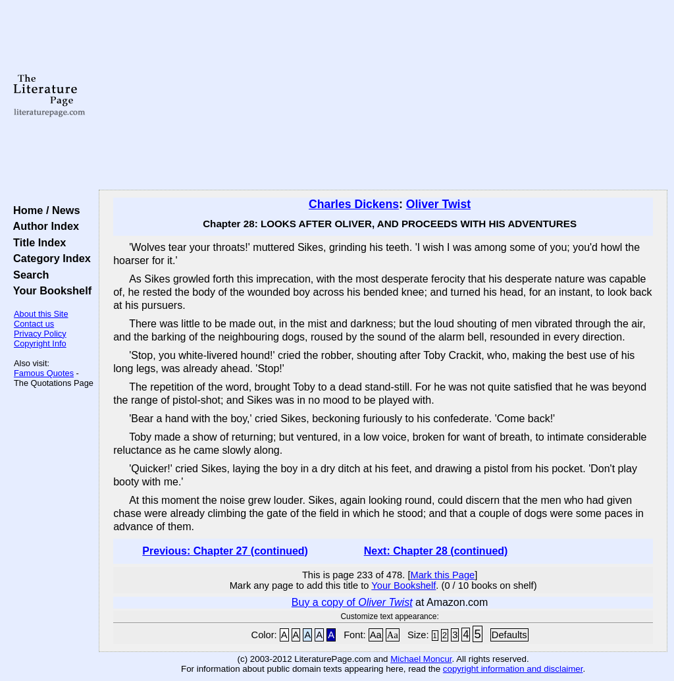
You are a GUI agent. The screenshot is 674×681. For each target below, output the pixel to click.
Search (28, 275)
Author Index (43, 226)
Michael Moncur (421, 659)
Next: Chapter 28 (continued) (436, 551)
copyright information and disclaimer (513, 669)
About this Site (41, 314)
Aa (376, 635)
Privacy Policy (40, 334)
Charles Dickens (354, 204)
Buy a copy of (352, 602)
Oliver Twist (438, 204)
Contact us (34, 324)
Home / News (43, 210)
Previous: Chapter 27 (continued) (225, 551)
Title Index (36, 242)
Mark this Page (442, 575)
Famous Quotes (44, 373)
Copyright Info (40, 343)
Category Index (49, 258)
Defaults (509, 635)
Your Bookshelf (49, 290)
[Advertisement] (383, 95)
